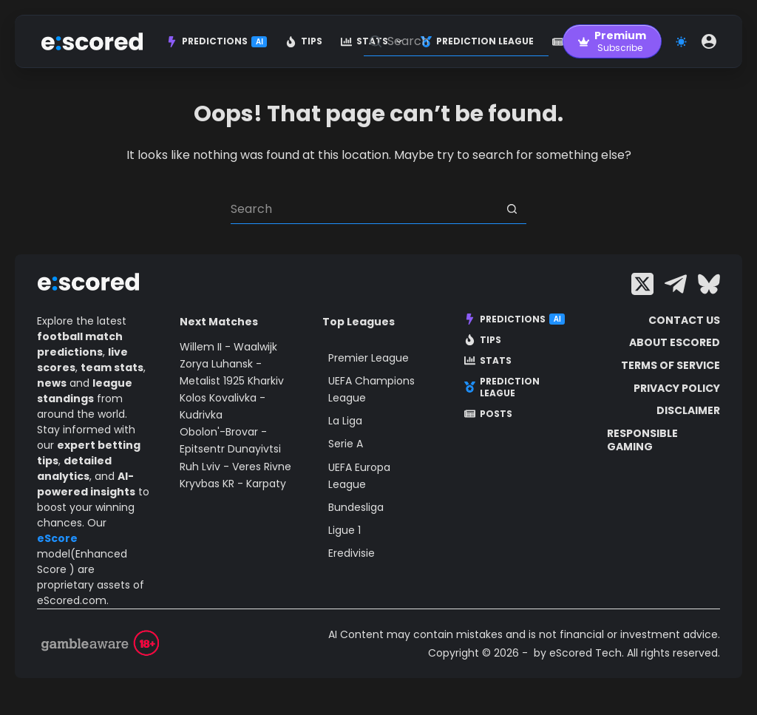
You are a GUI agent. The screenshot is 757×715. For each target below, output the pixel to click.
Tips (303, 41)
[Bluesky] (709, 284)
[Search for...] (364, 209)
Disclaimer (688, 410)
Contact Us (684, 320)
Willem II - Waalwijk (228, 346)
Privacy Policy (677, 388)
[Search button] (511, 209)
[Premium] (612, 41)
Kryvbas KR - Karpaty (233, 483)
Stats (488, 361)
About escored (674, 342)
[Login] (709, 41)
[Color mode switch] (681, 41)
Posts (488, 414)
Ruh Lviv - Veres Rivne (235, 466)
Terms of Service (670, 365)
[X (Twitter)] (642, 284)
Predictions (216, 41)
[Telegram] (676, 284)
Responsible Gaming (642, 440)
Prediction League (502, 387)
